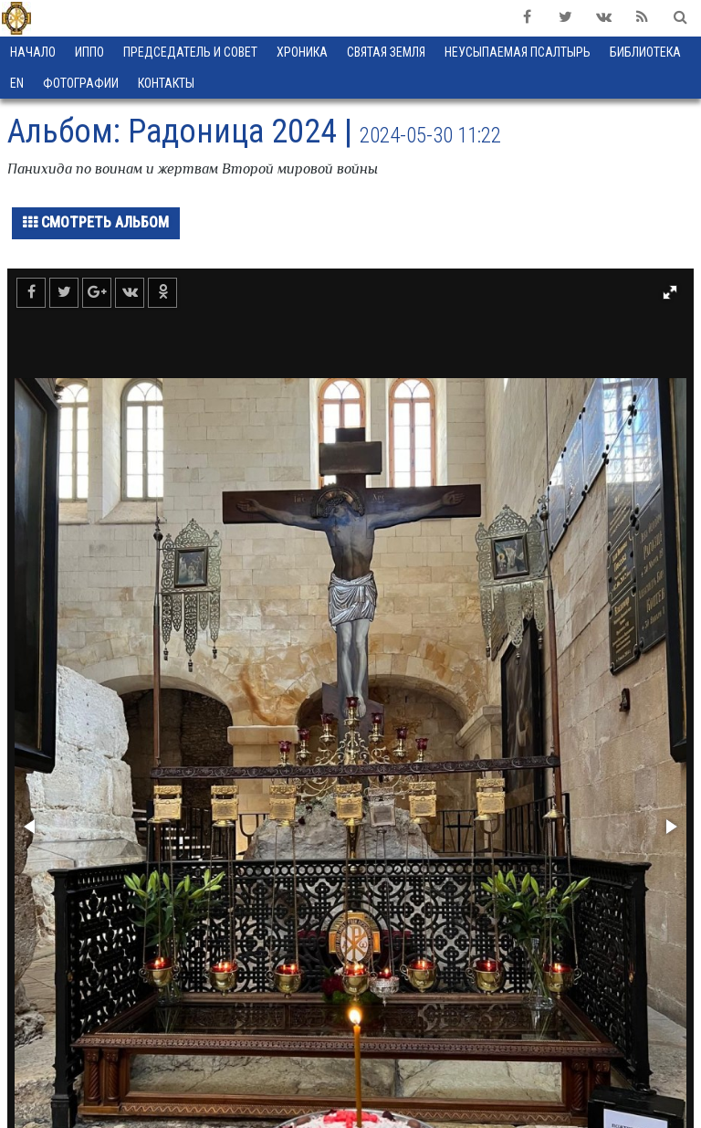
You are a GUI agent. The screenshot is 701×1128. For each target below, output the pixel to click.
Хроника (302, 52)
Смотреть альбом (96, 222)
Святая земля (386, 52)
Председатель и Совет (190, 52)
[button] (670, 292)
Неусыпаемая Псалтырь (518, 52)
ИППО (89, 52)
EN (17, 83)
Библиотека (645, 52)
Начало (33, 52)
